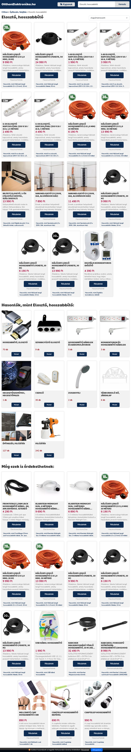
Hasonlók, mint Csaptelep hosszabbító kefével (61, 743)
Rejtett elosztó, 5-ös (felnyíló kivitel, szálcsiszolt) (14, 196)
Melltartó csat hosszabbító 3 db (29, 713)
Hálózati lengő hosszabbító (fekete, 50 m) (49, 57)
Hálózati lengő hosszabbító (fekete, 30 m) (65, 265)
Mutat (16, 354)
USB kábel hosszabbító (48, 642)
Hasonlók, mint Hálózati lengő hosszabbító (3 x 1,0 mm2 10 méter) (82, 155)
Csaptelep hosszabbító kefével (65, 713)
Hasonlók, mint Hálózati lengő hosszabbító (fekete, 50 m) (47, 85)
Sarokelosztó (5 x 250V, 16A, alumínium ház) (81, 194)
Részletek (16, 75)
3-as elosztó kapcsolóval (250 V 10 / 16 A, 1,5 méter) (81, 57)
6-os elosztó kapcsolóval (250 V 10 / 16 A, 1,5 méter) (15, 126)
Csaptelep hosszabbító (98, 712)
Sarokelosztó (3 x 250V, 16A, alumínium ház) (48, 194)
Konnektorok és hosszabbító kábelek (113, 343)
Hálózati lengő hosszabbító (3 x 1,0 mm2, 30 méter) (112, 126)
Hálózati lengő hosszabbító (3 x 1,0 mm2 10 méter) (81, 126)
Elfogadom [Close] (97, 750)
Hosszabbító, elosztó (15, 342)
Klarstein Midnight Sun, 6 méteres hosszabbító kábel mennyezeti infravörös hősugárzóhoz (49, 508)
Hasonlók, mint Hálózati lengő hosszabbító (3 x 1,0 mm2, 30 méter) (114, 155)
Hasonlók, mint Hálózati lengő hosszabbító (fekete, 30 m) (63, 294)
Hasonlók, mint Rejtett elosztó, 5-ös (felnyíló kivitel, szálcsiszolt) (16, 224)
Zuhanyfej (74, 392)
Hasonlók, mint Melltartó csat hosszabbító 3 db (30, 743)
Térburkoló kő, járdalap (110, 394)
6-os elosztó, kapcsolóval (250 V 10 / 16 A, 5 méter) (48, 126)
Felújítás (40, 443)
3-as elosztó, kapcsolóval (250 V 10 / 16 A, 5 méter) (114, 57)
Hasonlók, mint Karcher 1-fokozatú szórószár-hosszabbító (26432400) (114, 673)
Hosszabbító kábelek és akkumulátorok (80, 343)
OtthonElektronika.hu (19, 4)
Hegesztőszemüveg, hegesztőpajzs (14, 394)
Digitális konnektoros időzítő (98, 264)
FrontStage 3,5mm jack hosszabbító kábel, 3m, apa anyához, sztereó (16, 506)
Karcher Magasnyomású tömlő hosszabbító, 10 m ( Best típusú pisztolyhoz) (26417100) (81, 647)
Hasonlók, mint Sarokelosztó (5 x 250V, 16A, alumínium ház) (81, 224)
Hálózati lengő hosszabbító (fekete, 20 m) (114, 196)
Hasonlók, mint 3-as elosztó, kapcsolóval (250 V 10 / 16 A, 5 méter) (112, 86)
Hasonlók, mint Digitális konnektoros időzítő (94, 294)
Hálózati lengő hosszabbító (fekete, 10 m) (32, 265)
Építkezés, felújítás (14, 443)
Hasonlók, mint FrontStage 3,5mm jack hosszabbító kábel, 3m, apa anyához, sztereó (15, 535)
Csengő (39, 392)
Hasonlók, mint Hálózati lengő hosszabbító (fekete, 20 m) (112, 224)
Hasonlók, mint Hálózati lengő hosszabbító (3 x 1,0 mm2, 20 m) (15, 85)
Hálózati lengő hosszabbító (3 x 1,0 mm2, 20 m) (14, 57)
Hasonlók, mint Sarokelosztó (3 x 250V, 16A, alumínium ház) (48, 224)
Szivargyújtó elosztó (47, 342)
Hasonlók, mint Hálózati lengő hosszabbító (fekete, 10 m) (31, 294)
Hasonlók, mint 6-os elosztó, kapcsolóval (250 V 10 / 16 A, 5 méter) (47, 156)
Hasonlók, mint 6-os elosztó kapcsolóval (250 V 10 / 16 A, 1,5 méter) (15, 156)
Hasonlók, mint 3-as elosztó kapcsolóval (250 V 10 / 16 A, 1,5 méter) (80, 86)
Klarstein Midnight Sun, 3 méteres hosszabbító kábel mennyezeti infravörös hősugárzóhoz (81, 508)
